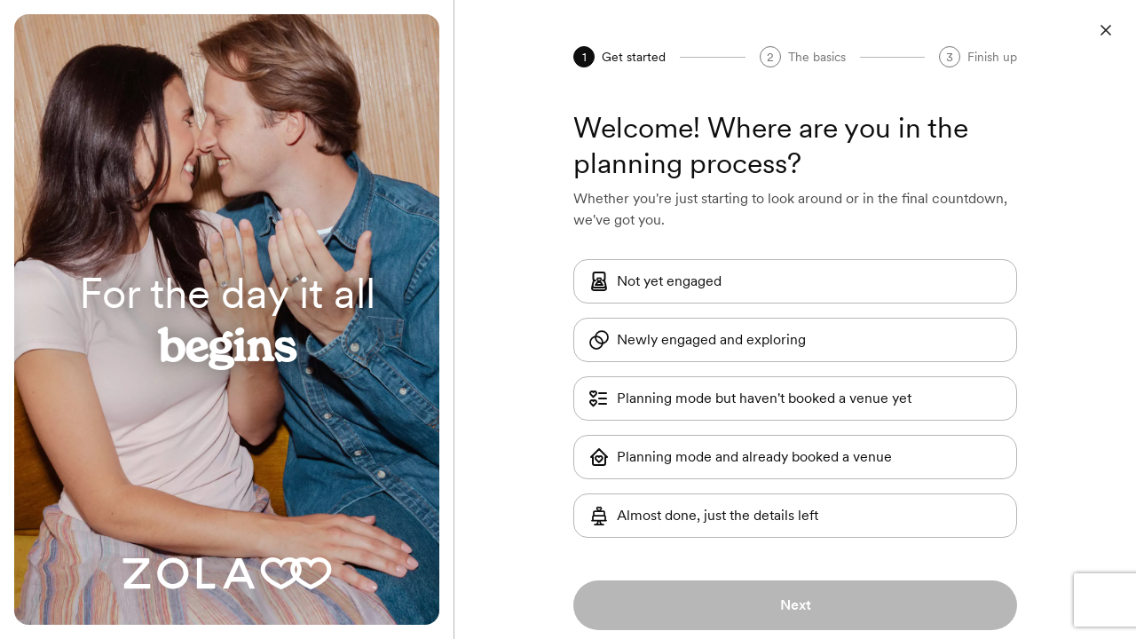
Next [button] (795, 604)
